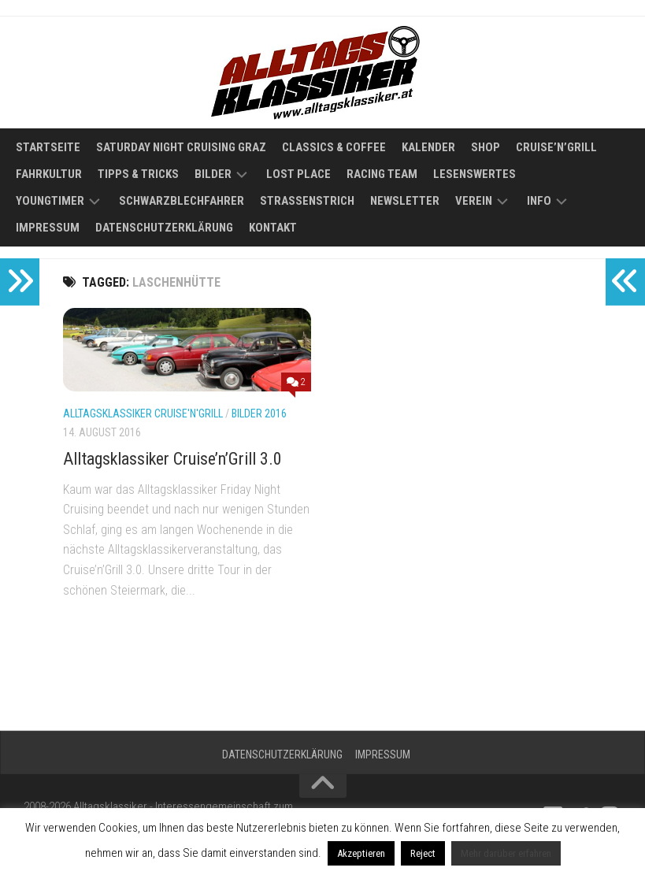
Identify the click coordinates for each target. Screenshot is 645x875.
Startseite (48, 147)
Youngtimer (50, 201)
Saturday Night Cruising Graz (181, 147)
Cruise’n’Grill (556, 147)
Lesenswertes (474, 174)
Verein (473, 201)
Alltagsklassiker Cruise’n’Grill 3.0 (172, 459)
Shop (485, 147)
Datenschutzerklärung (164, 228)
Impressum (48, 228)
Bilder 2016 (259, 413)
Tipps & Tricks (138, 174)
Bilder (213, 174)
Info (539, 201)
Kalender (428, 147)
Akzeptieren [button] (361, 853)
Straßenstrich (307, 201)
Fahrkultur (49, 174)
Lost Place (298, 174)
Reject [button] (423, 853)
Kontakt (273, 228)
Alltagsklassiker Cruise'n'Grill (143, 413)
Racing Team (382, 174)
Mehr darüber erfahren (506, 853)
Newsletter (404, 201)
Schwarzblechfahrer (181, 201)
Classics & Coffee (334, 147)
